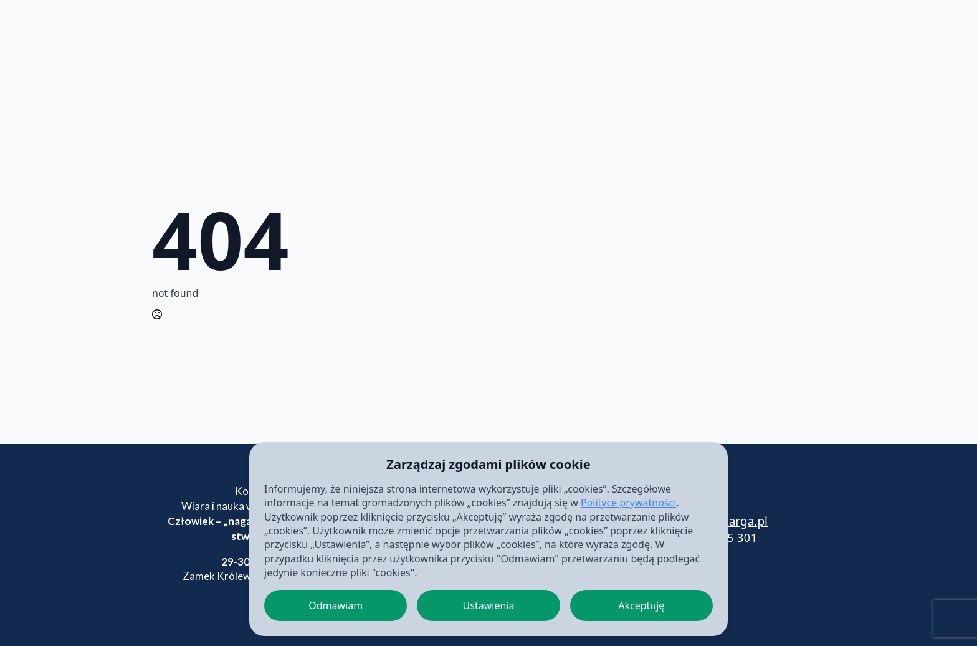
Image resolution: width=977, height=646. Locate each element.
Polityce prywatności (628, 502)
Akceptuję (641, 605)
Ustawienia (489, 605)
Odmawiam (335, 605)
